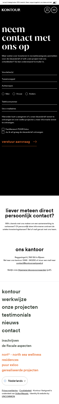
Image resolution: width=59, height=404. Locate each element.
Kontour (11, 291)
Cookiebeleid (25, 390)
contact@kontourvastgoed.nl (29, 263)
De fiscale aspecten (16, 346)
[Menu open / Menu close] (54, 10)
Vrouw (19, 94)
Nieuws (10, 322)
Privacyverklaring (10, 390)
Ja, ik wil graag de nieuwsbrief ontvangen (24, 132)
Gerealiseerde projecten (20, 370)
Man (8, 94)
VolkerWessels (22, 393)
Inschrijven (10, 340)
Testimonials (16, 315)
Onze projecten (20, 307)
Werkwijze (14, 299)
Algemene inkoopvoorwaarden (32, 270)
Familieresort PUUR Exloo (17, 129)
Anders (32, 94)
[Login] (47, 10)
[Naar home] (11, 9)
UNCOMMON (8, 396)
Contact (11, 330)
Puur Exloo (10, 365)
